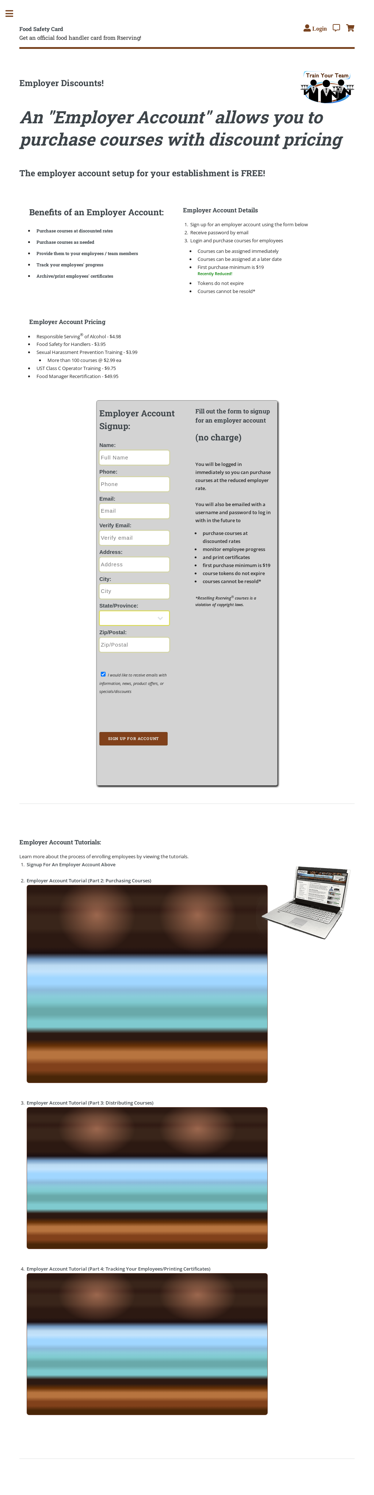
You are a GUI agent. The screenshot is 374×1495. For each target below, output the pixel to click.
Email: (107, 499)
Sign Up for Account (133, 738)
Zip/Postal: (113, 632)
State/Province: (118, 606)
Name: (107, 445)
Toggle (13, 13)
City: (105, 579)
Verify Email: (115, 525)
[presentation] (142, 714)
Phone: (108, 472)
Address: (111, 552)
